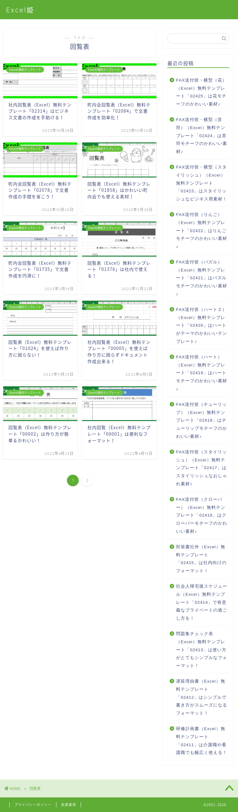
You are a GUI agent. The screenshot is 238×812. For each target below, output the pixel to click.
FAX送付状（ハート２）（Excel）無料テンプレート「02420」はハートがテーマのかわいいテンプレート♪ (201, 325)
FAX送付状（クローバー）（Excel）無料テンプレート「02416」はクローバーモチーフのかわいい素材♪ (201, 515)
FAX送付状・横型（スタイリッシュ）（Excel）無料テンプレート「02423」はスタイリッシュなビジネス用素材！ (201, 183)
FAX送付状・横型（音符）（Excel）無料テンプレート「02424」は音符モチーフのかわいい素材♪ (201, 135)
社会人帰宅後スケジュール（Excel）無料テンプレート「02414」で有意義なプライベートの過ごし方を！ (201, 602)
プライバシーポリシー (32, 804)
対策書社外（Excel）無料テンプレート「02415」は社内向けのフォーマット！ (201, 559)
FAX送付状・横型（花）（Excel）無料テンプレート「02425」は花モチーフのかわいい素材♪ (201, 92)
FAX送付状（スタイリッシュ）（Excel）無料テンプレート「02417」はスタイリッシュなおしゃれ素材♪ (201, 468)
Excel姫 (20, 10)
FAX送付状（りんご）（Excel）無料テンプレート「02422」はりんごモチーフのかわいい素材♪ (201, 230)
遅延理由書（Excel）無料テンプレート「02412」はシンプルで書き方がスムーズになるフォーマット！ (201, 697)
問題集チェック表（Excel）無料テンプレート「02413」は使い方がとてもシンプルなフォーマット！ (201, 649)
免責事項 (68, 804)
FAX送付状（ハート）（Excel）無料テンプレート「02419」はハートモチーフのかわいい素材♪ (201, 373)
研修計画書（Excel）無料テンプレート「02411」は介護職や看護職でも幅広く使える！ (201, 740)
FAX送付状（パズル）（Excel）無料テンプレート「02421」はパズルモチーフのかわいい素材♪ (201, 278)
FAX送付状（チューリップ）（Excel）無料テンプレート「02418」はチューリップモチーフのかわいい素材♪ (201, 420)
